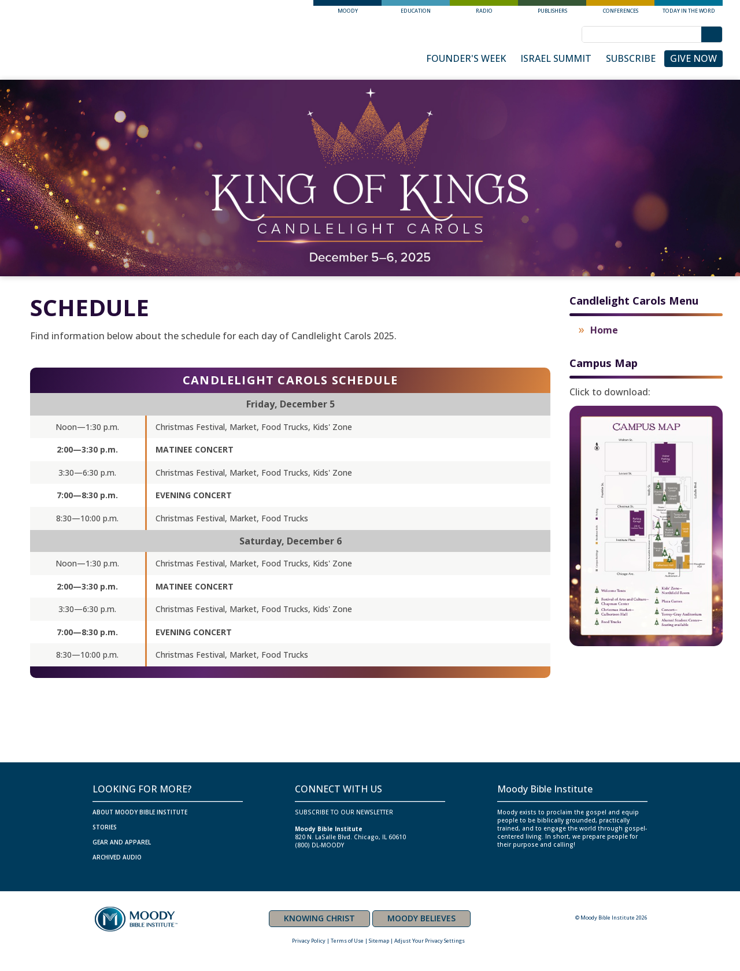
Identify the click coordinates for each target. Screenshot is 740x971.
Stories (104, 827)
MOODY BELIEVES (421, 918)
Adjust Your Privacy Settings (429, 940)
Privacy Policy (308, 940)
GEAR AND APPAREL (121, 842)
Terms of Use (347, 940)
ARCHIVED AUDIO (117, 857)
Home (604, 330)
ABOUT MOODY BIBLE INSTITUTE (139, 812)
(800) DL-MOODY (319, 845)
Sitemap (379, 940)
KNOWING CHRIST (319, 918)
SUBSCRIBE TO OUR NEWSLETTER (344, 812)
